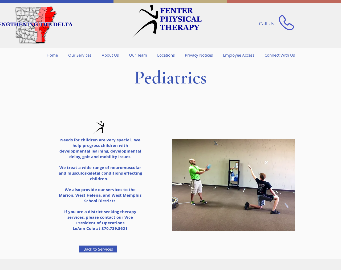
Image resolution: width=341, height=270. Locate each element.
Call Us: (268, 23)
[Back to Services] (98, 249)
